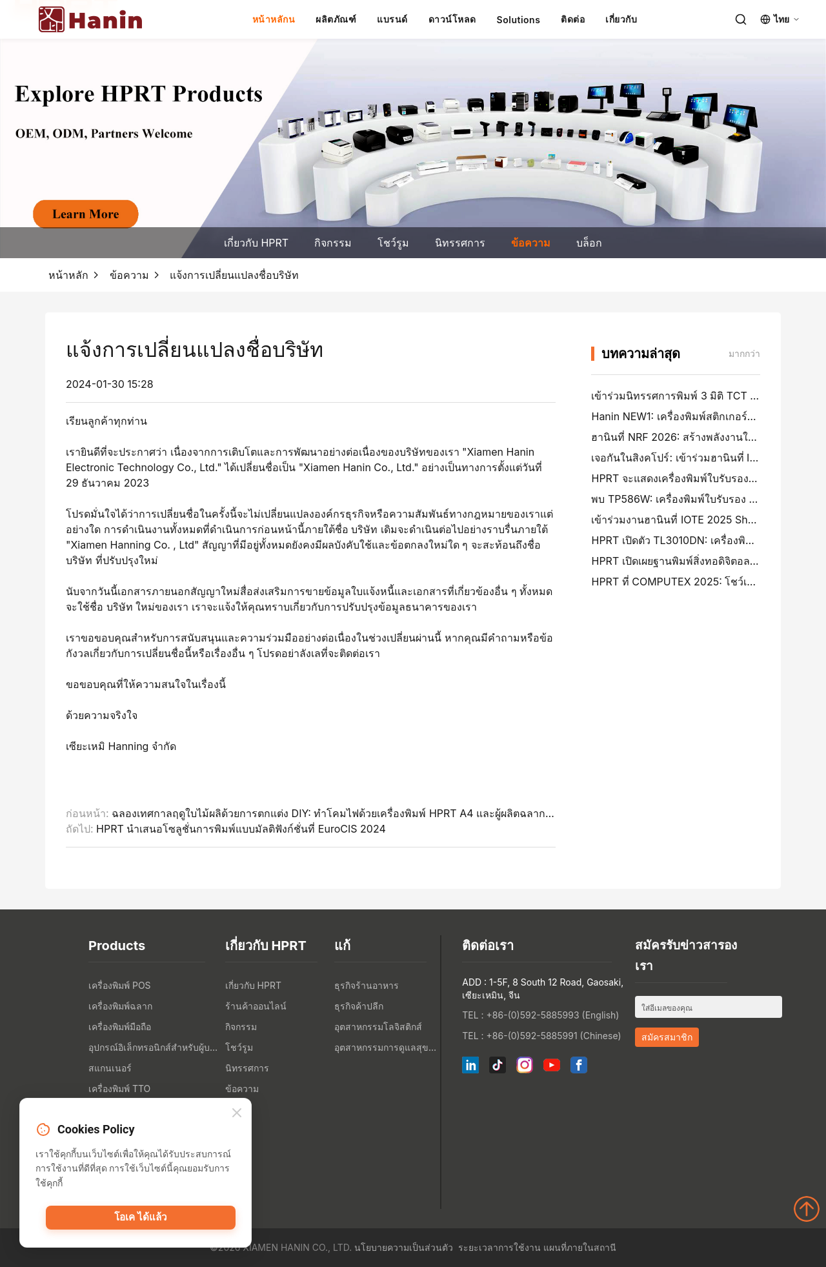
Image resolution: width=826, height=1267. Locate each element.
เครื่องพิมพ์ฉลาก (120, 1005)
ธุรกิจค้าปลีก (358, 1005)
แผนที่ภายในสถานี (579, 1247)
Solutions (519, 19)
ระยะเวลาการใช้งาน (499, 1247)
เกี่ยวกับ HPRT (256, 242)
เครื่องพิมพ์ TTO (119, 1088)
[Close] (237, 1113)
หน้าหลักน (274, 19)
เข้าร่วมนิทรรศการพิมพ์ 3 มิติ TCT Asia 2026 (695, 395)
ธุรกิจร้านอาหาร (366, 985)
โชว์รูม (393, 242)
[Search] (740, 19)
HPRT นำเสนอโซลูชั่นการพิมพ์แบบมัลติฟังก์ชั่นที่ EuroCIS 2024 (241, 828)
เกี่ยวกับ (621, 19)
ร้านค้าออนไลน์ (256, 1005)
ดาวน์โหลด (452, 19)
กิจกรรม (333, 242)
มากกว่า (744, 353)
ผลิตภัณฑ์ (336, 19)
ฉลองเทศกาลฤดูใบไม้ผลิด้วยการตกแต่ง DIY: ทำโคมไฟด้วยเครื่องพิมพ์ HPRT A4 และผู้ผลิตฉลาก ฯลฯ (339, 813)
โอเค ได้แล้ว (141, 1218)
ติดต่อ (573, 19)
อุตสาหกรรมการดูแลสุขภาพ (385, 1047)
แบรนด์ (392, 19)
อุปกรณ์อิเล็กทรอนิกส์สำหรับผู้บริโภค (153, 1047)
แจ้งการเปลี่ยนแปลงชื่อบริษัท (234, 275)
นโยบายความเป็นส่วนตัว (403, 1247)
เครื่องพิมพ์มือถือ (119, 1026)
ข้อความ (530, 242)
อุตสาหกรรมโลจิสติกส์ (378, 1026)
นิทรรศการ (460, 242)
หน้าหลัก (68, 275)
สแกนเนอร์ (110, 1067)
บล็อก (589, 242)
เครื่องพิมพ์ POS (119, 985)
